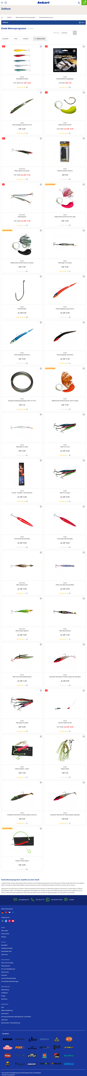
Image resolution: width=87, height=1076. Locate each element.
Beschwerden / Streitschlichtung (39, 1033)
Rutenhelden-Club (64, 1004)
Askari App (62, 1008)
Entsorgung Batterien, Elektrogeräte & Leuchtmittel (41, 1026)
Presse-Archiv (34, 1001)
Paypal (61, 1022)
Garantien (5, 1028)
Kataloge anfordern (64, 1001)
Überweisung (62, 1015)
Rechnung (62, 1025)
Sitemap (32, 1004)
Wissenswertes (6, 1018)
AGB (31, 1015)
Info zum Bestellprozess (9, 1022)
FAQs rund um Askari (8, 1015)
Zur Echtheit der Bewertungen (10, 1034)
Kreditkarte (62, 1018)
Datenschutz (34, 1022)
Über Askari (33, 998)
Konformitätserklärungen (9, 1031)
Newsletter (62, 998)
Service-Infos (5, 1025)
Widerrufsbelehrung (36, 1018)
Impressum (33, 1030)
